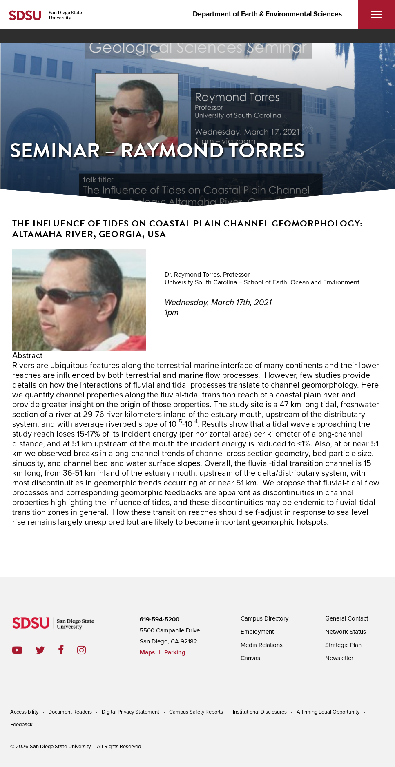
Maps (147, 652)
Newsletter (339, 658)
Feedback (21, 724)
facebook (67, 650)
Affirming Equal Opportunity (328, 712)
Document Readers (70, 712)
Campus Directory (264, 618)
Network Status (345, 631)
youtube (17, 650)
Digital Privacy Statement (130, 712)
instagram (88, 650)
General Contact (346, 618)
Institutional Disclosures (260, 712)
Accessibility (24, 712)
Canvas (250, 658)
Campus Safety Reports (196, 712)
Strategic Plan (343, 645)
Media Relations (262, 645)
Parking (174, 652)
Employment (257, 631)
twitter (47, 650)
